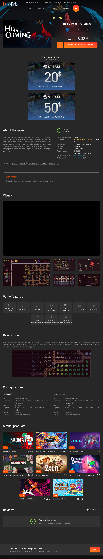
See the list (77, 96)
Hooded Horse (78, 108)
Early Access (87, 113)
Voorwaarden (24, 519)
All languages (93, 469)
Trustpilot (6, 519)
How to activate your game (82, 103)
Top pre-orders (46, 2)
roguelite (44, 122)
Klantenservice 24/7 (70, 2)
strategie (15, 122)
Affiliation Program (26, 526)
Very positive (78, 115)
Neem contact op (25, 529)
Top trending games (32, 2)
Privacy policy (24, 522)
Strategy (79, 113)
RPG (75, 113)
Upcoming (57, 2)
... (57, 122)
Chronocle (77, 106)
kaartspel (52, 122)
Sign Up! (95, 509)
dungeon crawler (33, 122)
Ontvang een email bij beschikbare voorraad (80, 45)
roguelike (23, 122)
